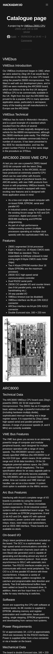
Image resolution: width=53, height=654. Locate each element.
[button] (47, 5)
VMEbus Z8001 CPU (34, 26)
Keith (11, 36)
